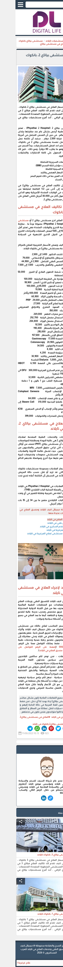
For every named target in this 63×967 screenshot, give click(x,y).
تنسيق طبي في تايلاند (43, 523)
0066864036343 (52, 647)
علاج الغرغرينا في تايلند (42, 530)
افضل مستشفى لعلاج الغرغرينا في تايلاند (33, 533)
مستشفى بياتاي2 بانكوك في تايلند (34, 724)
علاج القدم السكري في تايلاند (39, 526)
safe (55, 750)
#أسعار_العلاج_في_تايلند (47, 717)
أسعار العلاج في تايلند (43, 519)
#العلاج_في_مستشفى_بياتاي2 (19, 717)
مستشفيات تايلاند (39, 40)
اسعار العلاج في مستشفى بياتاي (41, 43)
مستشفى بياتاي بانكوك (15, 40)
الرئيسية (56, 40)
